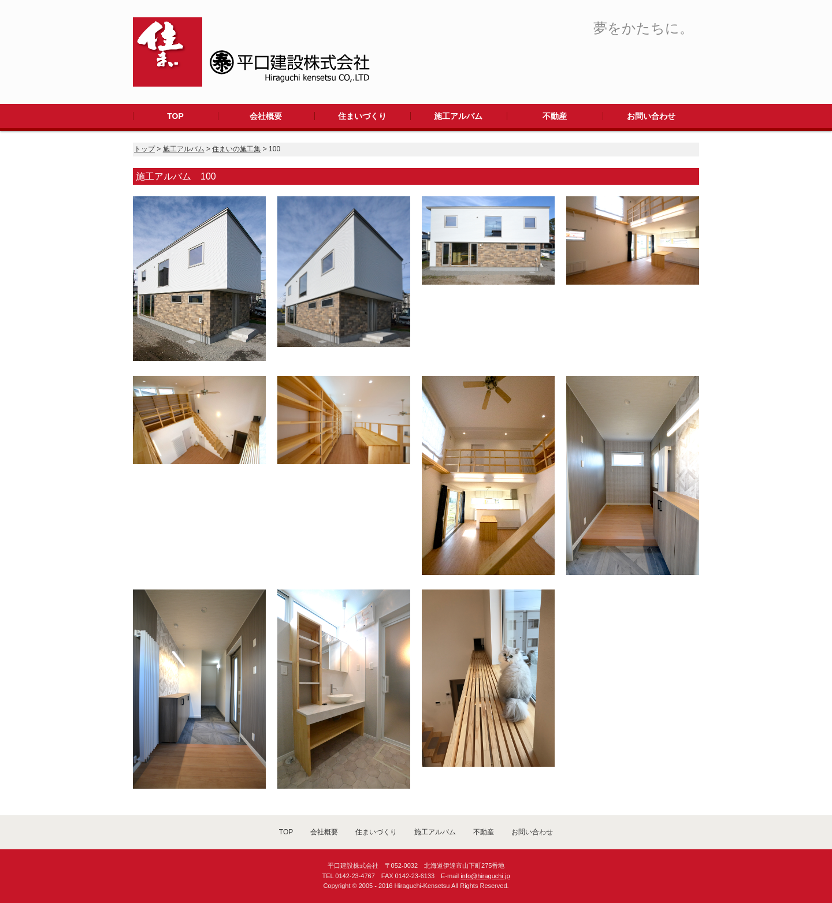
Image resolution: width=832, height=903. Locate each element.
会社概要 (266, 116)
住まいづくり (362, 116)
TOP (175, 116)
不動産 (555, 116)
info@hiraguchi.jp (485, 875)
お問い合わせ (651, 116)
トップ (144, 149)
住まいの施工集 (236, 149)
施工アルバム (458, 116)
